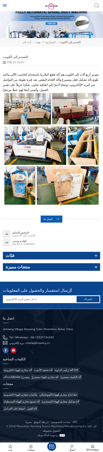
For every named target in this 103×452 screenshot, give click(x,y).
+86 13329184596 (42, 337)
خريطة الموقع (41, 422)
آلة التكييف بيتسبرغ (70, 377)
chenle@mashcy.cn (38, 343)
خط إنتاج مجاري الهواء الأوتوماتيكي (58, 394)
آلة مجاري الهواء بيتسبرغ (45, 377)
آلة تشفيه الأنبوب (43, 370)
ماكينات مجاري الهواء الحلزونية (20, 394)
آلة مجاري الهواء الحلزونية (18, 370)
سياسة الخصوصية (61, 422)
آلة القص (32, 408)
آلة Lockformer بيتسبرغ (17, 377)
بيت (38, 42)
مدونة (28, 422)
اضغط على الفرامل (14, 408)
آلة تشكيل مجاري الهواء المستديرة (60, 401)
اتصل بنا (48, 219)
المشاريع (50, 42)
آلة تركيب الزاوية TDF (67, 370)
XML (75, 422)
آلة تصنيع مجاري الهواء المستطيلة (22, 401)
